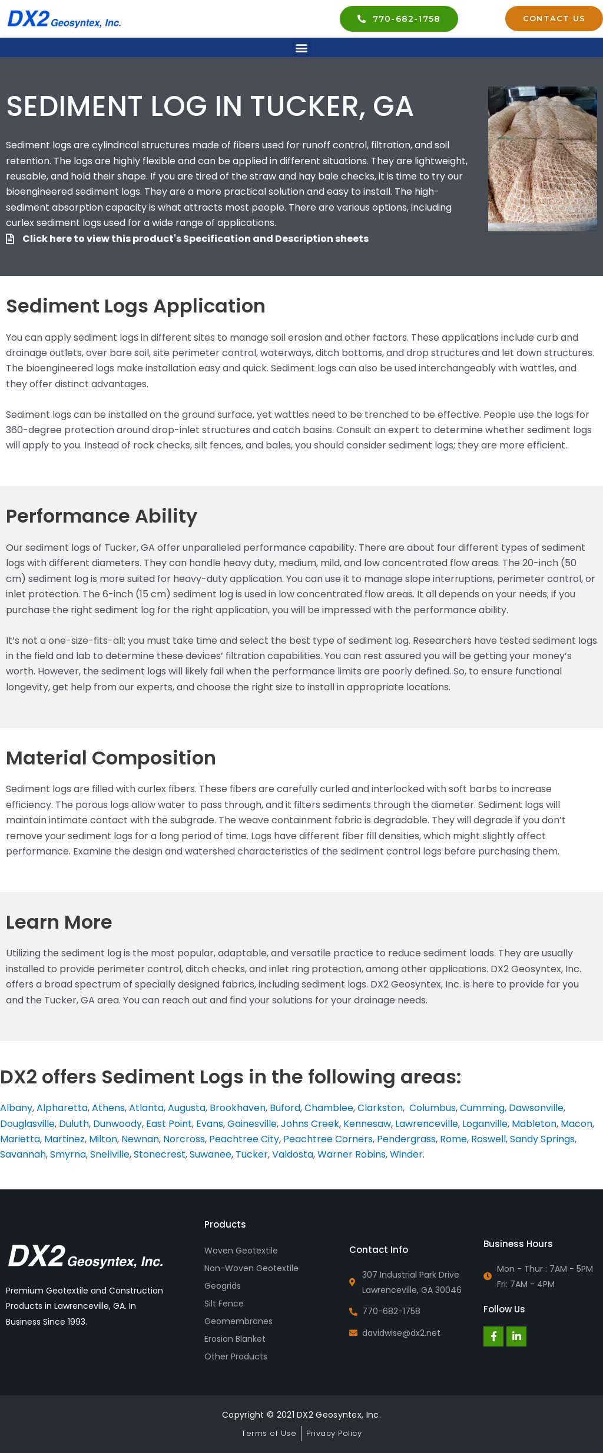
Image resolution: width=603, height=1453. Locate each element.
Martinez (64, 1139)
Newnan (140, 1139)
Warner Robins (351, 1154)
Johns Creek (310, 1124)
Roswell (488, 1139)
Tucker (252, 1154)
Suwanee (210, 1154)
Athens (108, 1108)
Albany (16, 1108)
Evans (209, 1124)
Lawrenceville (426, 1124)
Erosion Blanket (235, 1339)
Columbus (432, 1108)
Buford (285, 1108)
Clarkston (380, 1108)
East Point (169, 1124)
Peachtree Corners (328, 1139)
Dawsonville (536, 1108)
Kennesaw (367, 1124)
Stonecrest (159, 1154)
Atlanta (146, 1108)
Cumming (482, 1108)
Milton (103, 1139)
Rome (453, 1139)
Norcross (184, 1139)
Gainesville (252, 1124)
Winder (406, 1154)
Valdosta (292, 1154)
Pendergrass (406, 1139)
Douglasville (27, 1124)
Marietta (20, 1139)
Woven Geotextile (241, 1250)
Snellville (110, 1154)
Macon (576, 1124)
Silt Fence (224, 1303)
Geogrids (222, 1286)
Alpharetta (62, 1108)
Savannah (23, 1154)
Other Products (235, 1356)
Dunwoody (117, 1124)
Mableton (534, 1124)
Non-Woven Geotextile (251, 1268)
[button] (302, 47)
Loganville (485, 1124)
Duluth (74, 1124)
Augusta (187, 1108)
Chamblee (328, 1108)
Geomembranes (238, 1321)
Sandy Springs (542, 1139)
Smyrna (68, 1154)
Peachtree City (244, 1139)
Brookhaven (238, 1108)
